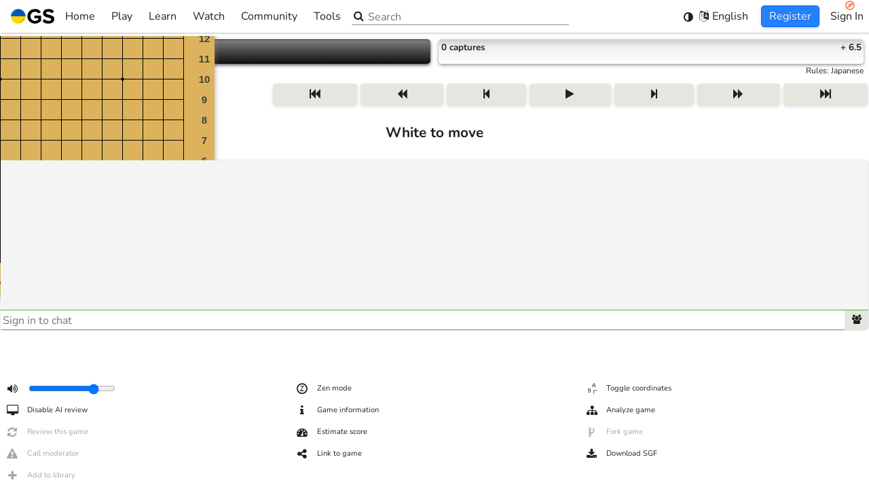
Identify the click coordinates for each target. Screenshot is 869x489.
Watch (209, 16)
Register (790, 16)
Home (53, 16)
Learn (163, 16)
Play (121, 16)
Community (269, 16)
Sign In (847, 16)
